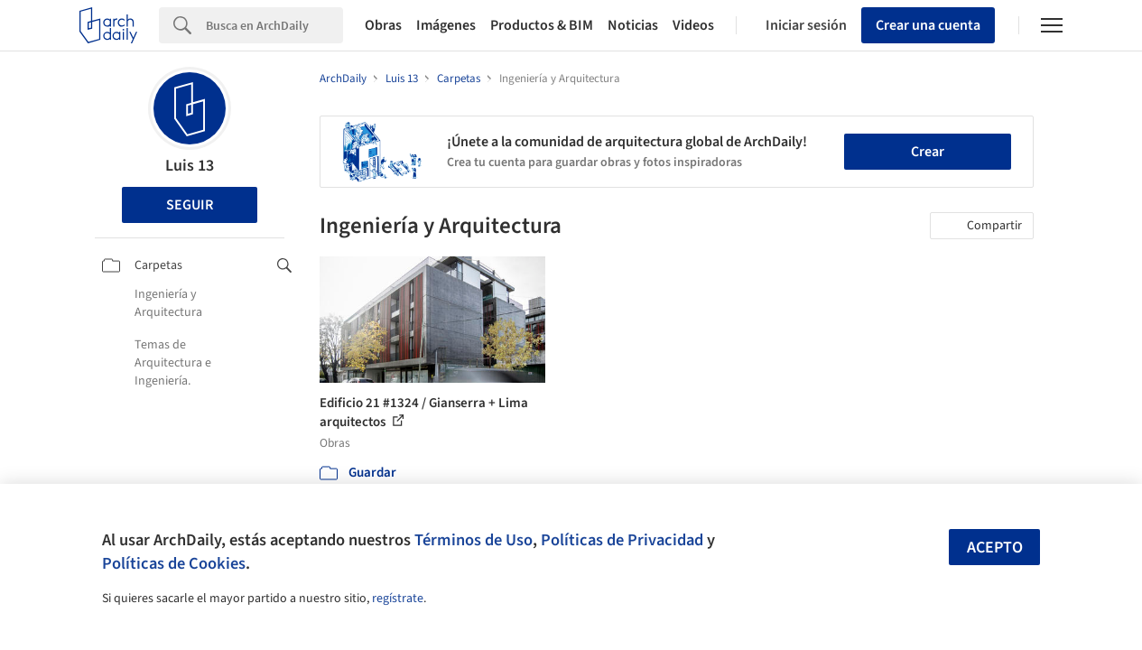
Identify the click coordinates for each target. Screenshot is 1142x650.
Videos (693, 25)
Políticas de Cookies (174, 563)
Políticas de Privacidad (622, 540)
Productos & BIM (541, 25)
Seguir (189, 205)
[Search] (274, 25)
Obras (383, 25)
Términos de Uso (473, 540)
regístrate (397, 599)
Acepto (995, 547)
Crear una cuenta (928, 25)
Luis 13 (189, 165)
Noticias (633, 25)
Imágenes (446, 25)
